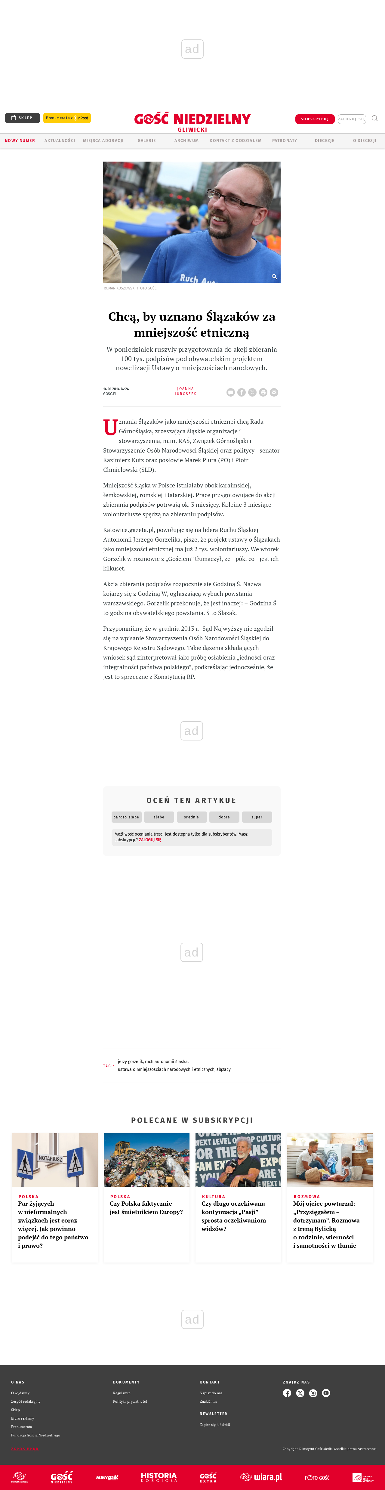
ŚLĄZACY (224, 1069)
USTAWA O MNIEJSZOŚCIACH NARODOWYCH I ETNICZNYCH (166, 1069)
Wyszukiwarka (374, 118)
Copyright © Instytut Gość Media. (308, 1449)
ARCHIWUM (186, 140)
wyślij (275, 391)
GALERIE (147, 140)
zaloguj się (352, 119)
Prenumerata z (67, 118)
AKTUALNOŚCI (60, 140)
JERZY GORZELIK (130, 1061)
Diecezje (324, 140)
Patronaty (284, 140)
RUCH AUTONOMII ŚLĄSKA (166, 1061)
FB (242, 391)
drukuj (264, 391)
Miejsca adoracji (103, 140)
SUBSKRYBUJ (315, 119)
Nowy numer (20, 140)
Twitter (253, 391)
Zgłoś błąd (25, 1449)
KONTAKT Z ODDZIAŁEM (236, 140)
